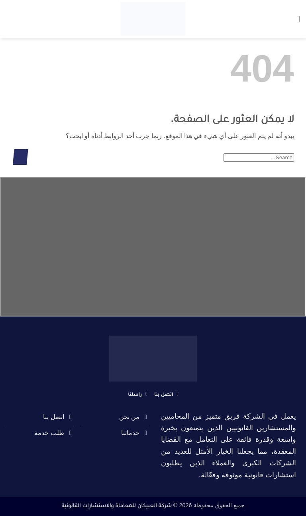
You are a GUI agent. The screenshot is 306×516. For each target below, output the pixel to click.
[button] (295, 19)
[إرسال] (20, 157)
